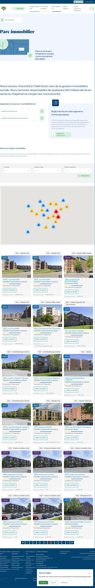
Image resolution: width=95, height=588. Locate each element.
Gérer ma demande (5, 562)
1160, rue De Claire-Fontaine (78, 427)
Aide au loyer (3, 563)
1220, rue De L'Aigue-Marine (47, 378)
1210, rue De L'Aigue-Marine (15, 378)
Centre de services (41, 565)
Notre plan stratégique (42, 556)
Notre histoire (40, 554)
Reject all (53, 582)
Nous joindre (89, 1)
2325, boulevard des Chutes (78, 522)
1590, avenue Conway (13, 474)
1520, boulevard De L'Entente (47, 328)
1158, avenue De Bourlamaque (72, 280)
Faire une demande (5, 560)
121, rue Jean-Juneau (74, 330)
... (41, 542)
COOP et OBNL (4, 567)
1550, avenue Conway (44, 522)
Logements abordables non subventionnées (14, 118)
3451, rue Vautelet (42, 279)
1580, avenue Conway (44, 474)
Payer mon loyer (16, 563)
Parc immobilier (7, 20)
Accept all (43, 582)
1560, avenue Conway (13, 522)
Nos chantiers (40, 561)
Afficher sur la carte (7, 294)
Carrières (92, 551)
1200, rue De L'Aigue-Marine (16, 427)
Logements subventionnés (9, 111)
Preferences (64, 582)
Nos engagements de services (44, 558)
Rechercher (85, 176)
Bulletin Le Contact (41, 559)
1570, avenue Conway (75, 474)
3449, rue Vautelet (11, 279)
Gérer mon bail (15, 565)
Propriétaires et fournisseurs (87, 553)
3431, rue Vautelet (11, 328)
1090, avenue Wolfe (43, 427)
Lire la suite (9, 290)
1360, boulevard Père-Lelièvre (75, 379)
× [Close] (89, 573)
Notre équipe (39, 563)
